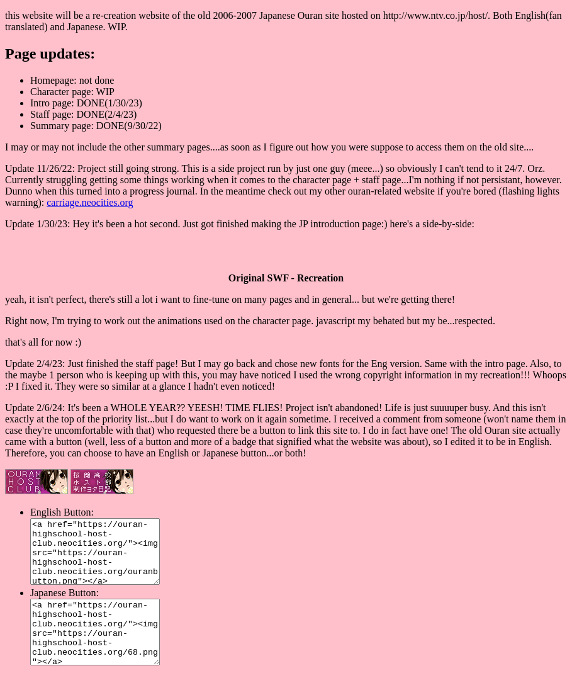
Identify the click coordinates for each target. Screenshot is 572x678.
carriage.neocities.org (90, 202)
